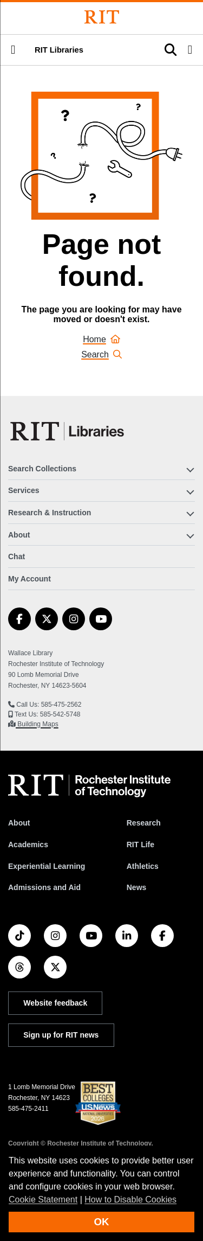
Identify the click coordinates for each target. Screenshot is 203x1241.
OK (101, 1221)
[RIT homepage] (89, 785)
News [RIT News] (137, 887)
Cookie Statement (43, 1199)
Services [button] (24, 490)
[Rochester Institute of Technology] (101, 17)
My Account (29, 578)
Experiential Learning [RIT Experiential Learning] (46, 866)
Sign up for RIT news (61, 1035)
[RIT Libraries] (68, 431)
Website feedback (55, 1003)
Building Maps (37, 724)
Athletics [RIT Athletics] (143, 866)
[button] (12, 50)
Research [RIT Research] (144, 822)
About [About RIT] (19, 822)
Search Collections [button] (42, 468)
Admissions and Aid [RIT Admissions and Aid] (44, 887)
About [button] (19, 534)
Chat (16, 556)
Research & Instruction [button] (49, 512)
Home (101, 339)
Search (101, 354)
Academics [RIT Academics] (28, 844)
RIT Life (140, 844)
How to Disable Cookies (130, 1199)
